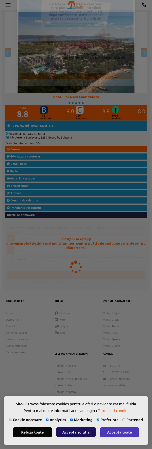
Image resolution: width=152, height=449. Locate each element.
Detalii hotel (17, 164)
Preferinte (108, 419)
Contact (10, 326)
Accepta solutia (76, 432)
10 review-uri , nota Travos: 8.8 (30, 125)
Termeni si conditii (16, 332)
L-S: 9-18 (111, 365)
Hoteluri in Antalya (66, 392)
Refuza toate (32, 432)
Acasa (9, 313)
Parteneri (133, 419)
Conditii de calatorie (22, 200)
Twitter (60, 319)
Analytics (56, 419)
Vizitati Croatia (111, 345)
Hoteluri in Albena (65, 365)
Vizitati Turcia (111, 326)
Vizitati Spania (111, 339)
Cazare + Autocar (23, 156)
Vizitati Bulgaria (112, 313)
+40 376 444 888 (116, 372)
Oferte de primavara (21, 215)
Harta (12, 171)
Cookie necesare (25, 419)
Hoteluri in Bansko (65, 372)
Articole (14, 193)
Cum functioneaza (16, 345)
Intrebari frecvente (17, 339)
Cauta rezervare (15, 352)
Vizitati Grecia (111, 319)
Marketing (81, 419)
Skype (60, 332)
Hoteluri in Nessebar (21, 178)
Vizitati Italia (110, 332)
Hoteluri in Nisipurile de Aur (71, 379)
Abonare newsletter (114, 385)
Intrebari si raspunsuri (24, 208)
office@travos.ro (116, 379)
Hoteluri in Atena (65, 385)
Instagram (62, 326)
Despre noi (12, 319)
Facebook (62, 313)
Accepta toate (119, 432)
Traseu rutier (17, 186)
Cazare (13, 149)
